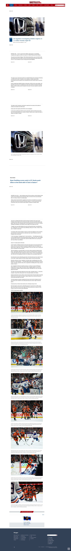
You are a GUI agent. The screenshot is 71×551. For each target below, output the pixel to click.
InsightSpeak (16, 538)
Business (20, 5)
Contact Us (51, 542)
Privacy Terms (51, 540)
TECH (25, 5)
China (15, 5)
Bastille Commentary (24, 535)
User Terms (51, 539)
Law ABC (32, 538)
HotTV (41, 5)
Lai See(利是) (23, 537)
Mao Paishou (16, 537)
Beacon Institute (33, 537)
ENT (29, 5)
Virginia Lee (23, 538)
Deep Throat (16, 536)
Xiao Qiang (23, 539)
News (11, 5)
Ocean (15, 539)
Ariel (31, 536)
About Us (50, 543)
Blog (52, 5)
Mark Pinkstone (33, 535)
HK (37, 5)
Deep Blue (23, 536)
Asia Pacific (46, 5)
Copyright (50, 537)
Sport (33, 5)
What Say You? (16, 535)
